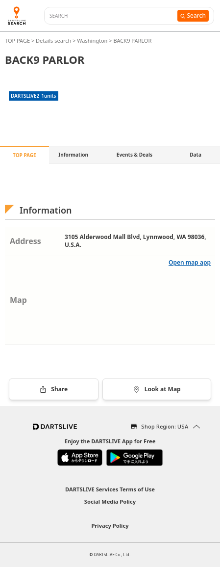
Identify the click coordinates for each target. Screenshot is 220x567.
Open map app (190, 262)
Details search (54, 40)
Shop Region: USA (164, 426)
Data (195, 154)
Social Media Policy (110, 501)
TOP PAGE (18, 40)
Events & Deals (134, 154)
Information (73, 154)
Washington (92, 40)
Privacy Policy (109, 525)
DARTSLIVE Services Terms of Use (110, 489)
